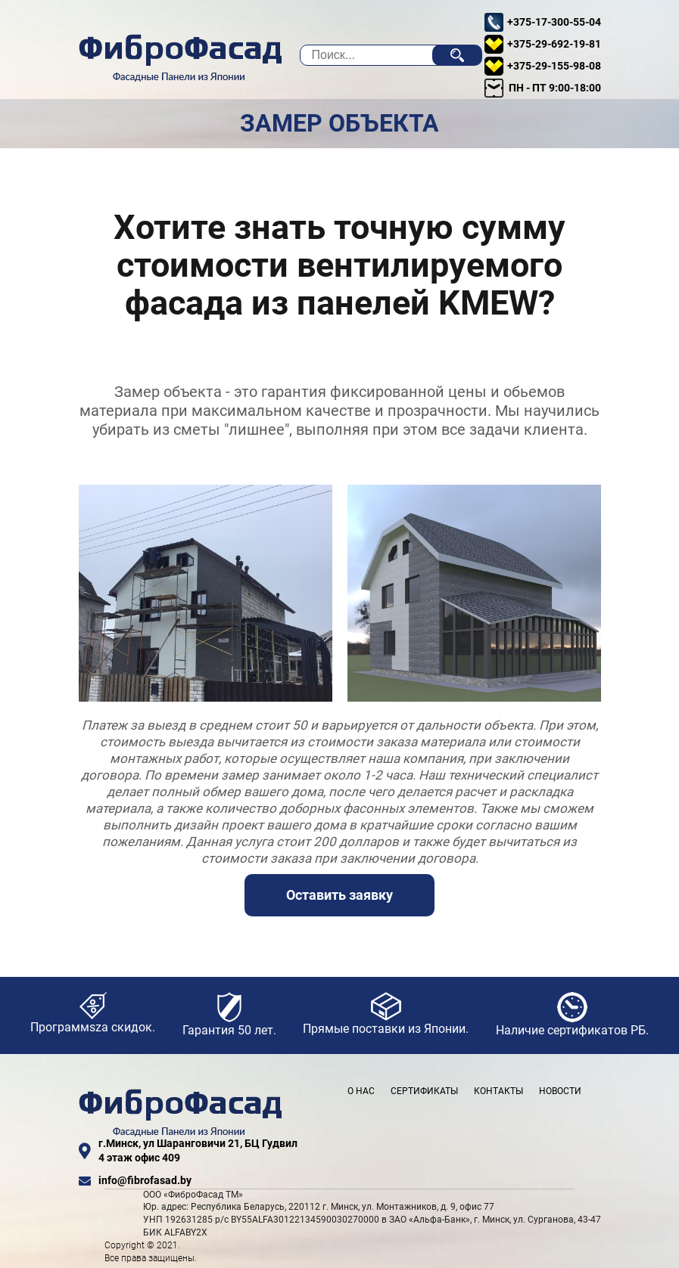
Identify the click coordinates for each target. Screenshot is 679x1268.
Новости (560, 1091)
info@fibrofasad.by (135, 1180)
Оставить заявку (339, 895)
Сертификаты (424, 1091)
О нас (361, 1091)
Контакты (498, 1091)
